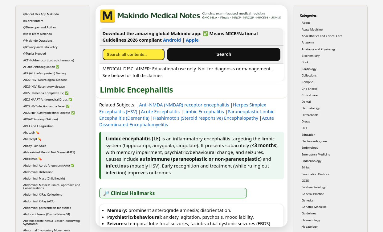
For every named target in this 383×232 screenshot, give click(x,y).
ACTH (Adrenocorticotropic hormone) (48, 60)
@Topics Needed (34, 54)
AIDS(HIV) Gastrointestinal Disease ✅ (49, 113)
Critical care (310, 95)
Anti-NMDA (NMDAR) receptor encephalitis (184, 105)
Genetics (307, 200)
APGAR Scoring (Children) (40, 119)
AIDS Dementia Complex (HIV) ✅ (46, 93)
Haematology (311, 220)
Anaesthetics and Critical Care (322, 36)
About (306, 23)
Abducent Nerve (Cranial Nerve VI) (46, 214)
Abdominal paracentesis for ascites (47, 208)
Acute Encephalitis (160, 111)
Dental (306, 102)
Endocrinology (311, 161)
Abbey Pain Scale (35, 146)
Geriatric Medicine (314, 207)
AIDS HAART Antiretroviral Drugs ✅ (47, 99)
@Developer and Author (39, 27)
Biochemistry (311, 56)
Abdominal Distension (38, 172)
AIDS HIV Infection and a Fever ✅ (46, 106)
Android (172, 40)
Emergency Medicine (316, 154)
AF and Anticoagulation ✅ (41, 67)
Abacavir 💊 (31, 132)
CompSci (308, 82)
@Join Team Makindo (37, 34)
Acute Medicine (312, 29)
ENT (304, 128)
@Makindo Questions (38, 41)
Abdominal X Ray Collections (42, 195)
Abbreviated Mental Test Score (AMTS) (49, 152)
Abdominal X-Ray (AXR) (39, 201)
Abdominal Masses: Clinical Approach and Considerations (51, 186)
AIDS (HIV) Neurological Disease (45, 80)
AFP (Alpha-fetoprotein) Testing (44, 73)
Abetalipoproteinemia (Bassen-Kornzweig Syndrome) (51, 222)
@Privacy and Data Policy (40, 47)
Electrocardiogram (314, 141)
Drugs (306, 121)
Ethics (306, 167)
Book (305, 62)
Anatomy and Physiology (319, 49)
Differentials (310, 115)
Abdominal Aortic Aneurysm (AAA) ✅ (48, 166)
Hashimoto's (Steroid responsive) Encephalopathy (205, 118)
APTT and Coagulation (38, 126)
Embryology (310, 148)
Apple (192, 40)
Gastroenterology (314, 187)
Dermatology (311, 108)
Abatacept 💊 (32, 139)
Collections (309, 75)
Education (308, 135)
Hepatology (309, 227)
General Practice (313, 194)
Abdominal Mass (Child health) (44, 178)
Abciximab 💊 (32, 159)
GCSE (305, 181)
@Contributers (33, 21)
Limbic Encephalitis (203, 111)
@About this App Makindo (41, 14)
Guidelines (309, 213)
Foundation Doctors (315, 174)
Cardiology (309, 69)
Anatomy (308, 42)
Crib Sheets (309, 89)
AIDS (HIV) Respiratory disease (44, 87)
